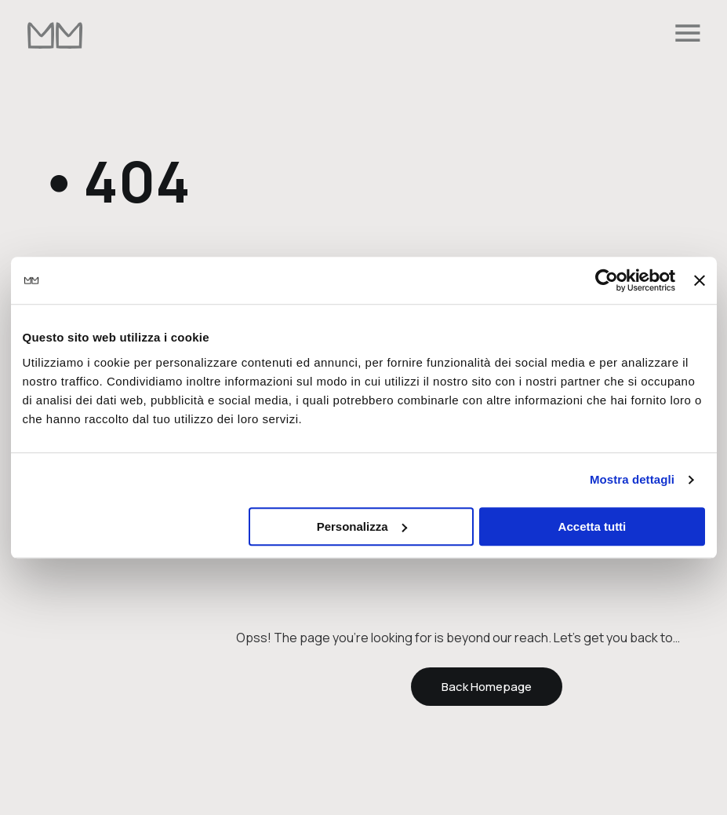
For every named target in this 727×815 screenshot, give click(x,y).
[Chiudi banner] (699, 280)
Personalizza (362, 526)
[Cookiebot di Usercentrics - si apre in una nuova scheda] (606, 280)
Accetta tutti (592, 526)
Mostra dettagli (632, 479)
